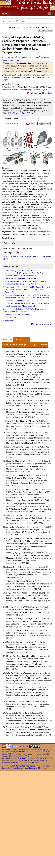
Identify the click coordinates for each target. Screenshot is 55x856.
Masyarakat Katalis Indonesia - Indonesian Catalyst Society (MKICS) (26, 753)
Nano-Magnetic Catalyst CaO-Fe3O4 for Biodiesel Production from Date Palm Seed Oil (25, 310)
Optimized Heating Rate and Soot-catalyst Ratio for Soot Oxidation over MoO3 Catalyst (26, 304)
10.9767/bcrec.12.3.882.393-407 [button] (21, 113)
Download (47, 93)
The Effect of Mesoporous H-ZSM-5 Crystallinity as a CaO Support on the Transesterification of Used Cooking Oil (27, 289)
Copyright (33, 345)
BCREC (5, 13)
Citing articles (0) (21, 339)
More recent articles (42, 324)
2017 (18, 21)
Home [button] (4, 21)
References (7, 339)
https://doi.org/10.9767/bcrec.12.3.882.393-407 (32, 27)
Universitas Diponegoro (25, 766)
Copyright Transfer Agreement (17, 314)
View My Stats (23, 746)
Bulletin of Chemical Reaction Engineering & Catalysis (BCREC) (26, 749)
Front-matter (10, 317)
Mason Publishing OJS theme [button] (35, 768)
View (40, 93)
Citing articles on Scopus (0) (14, 345)
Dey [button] (23, 21)
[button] (3, 87)
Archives (11, 21)
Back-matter (9, 320)
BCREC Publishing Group (21, 756)
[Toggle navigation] (49, 13)
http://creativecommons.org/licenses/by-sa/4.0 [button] (27, 89)
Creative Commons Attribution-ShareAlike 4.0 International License (24, 761)
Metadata (43, 345)
